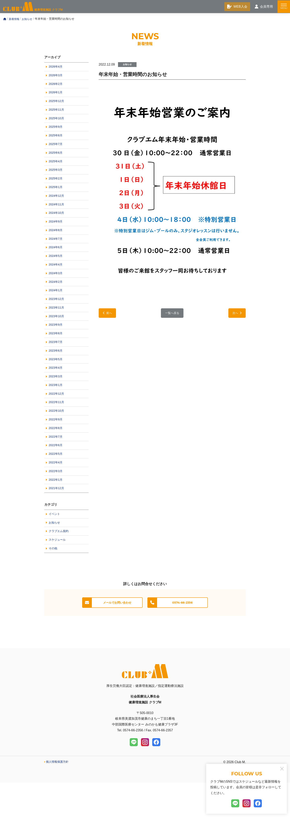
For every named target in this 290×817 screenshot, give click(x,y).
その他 (53, 582)
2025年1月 (56, 197)
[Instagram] (145, 776)
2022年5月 (56, 482)
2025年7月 (56, 150)
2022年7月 (56, 464)
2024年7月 (56, 252)
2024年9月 (56, 233)
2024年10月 (57, 224)
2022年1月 (56, 510)
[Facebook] (156, 776)
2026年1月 (56, 95)
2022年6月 (56, 473)
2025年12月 (57, 104)
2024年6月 (56, 261)
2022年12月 (57, 418)
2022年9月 (56, 445)
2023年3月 (56, 399)
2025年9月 (56, 132)
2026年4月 (56, 68)
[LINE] (134, 776)
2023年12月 (57, 316)
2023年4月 (56, 390)
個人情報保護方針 (59, 796)
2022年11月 (57, 427)
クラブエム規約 (60, 564)
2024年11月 (57, 215)
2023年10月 (57, 335)
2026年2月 (56, 86)
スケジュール (58, 573)
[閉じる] (282, 769)
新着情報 (14, 19)
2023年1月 (56, 408)
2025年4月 (56, 169)
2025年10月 (57, 123)
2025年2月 (56, 187)
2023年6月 (56, 372)
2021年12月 (57, 519)
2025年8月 (56, 141)
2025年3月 (56, 178)
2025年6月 (56, 160)
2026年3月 (56, 77)
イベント (55, 545)
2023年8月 (56, 353)
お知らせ (28, 19)
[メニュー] (283, 7)
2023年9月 (56, 344)
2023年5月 (56, 381)
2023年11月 (57, 325)
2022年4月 (56, 491)
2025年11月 (57, 114)
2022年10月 (57, 436)
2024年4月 (56, 279)
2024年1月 (56, 307)
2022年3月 (56, 500)
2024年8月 (56, 243)
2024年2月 (56, 298)
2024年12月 (57, 206)
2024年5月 (56, 270)
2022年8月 (56, 454)
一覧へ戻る (172, 314)
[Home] (4, 20)
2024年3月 (56, 289)
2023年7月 (56, 362)
